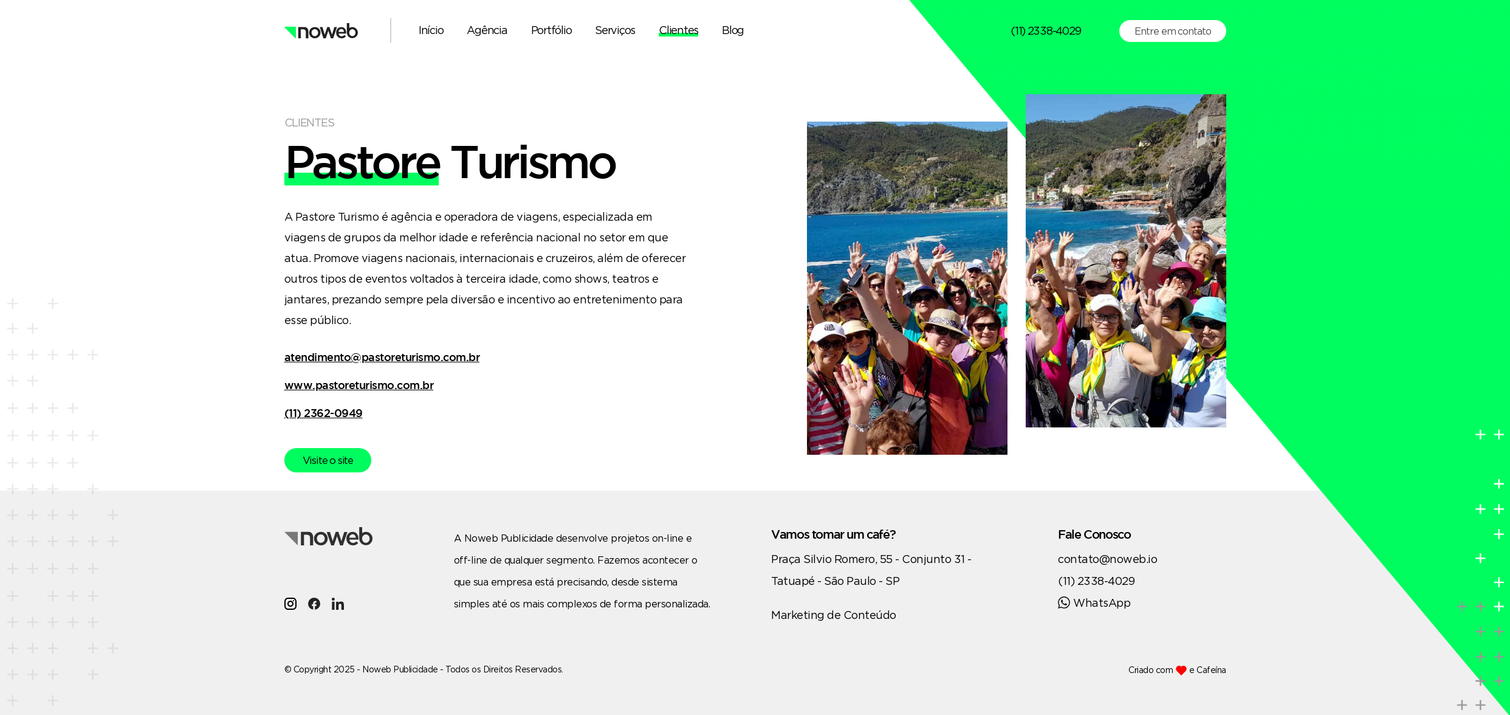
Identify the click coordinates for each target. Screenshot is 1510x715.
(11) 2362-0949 (323, 413)
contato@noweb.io (1107, 558)
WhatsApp (1094, 602)
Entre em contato (1172, 31)
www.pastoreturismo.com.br (359, 385)
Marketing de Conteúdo (833, 614)
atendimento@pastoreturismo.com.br (382, 357)
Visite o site (328, 460)
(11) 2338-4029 (1045, 30)
